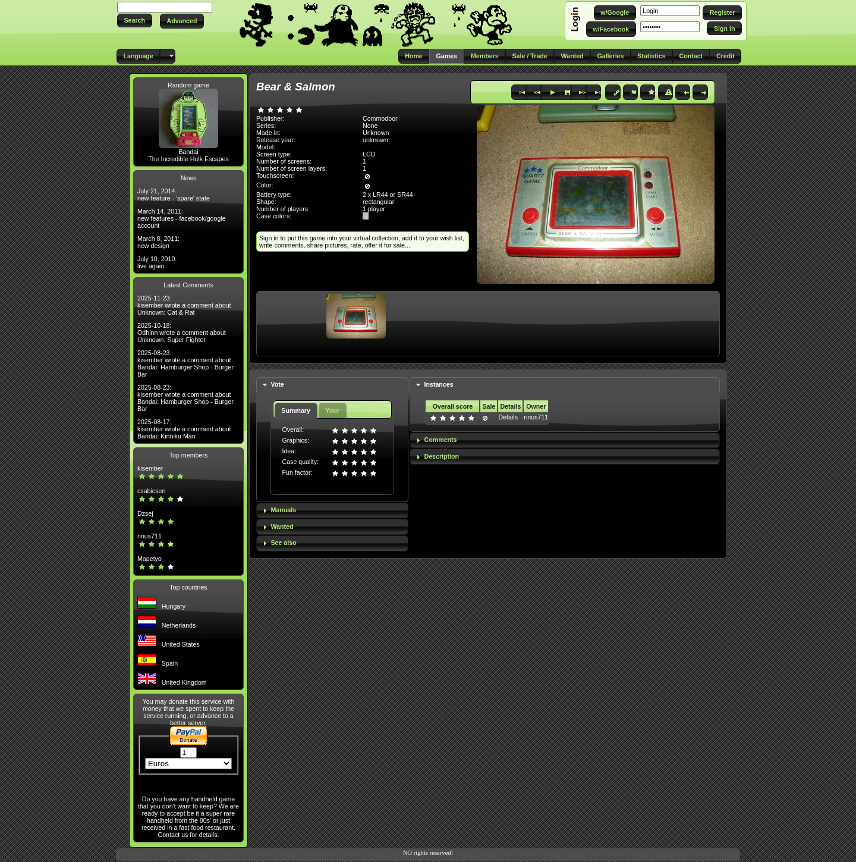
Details (508, 417)
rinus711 (149, 536)
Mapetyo (149, 558)
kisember (150, 468)
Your (332, 410)
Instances (438, 384)
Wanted (281, 526)
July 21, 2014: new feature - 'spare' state (173, 194)
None (370, 125)
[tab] (332, 385)
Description (441, 456)
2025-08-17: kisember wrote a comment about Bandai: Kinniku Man (184, 429)
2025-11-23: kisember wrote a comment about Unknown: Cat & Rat (184, 305)
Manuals (283, 509)
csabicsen (151, 490)
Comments (440, 439)
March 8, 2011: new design (158, 242)
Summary (295, 410)
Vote (277, 384)
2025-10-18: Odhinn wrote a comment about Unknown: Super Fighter (181, 332)
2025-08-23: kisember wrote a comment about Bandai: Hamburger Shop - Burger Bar (185, 363)
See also (283, 542)
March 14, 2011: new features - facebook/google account (181, 218)
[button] (134, 20)
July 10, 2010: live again (157, 262)
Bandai (188, 151)
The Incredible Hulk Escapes (188, 158)
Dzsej (145, 513)
